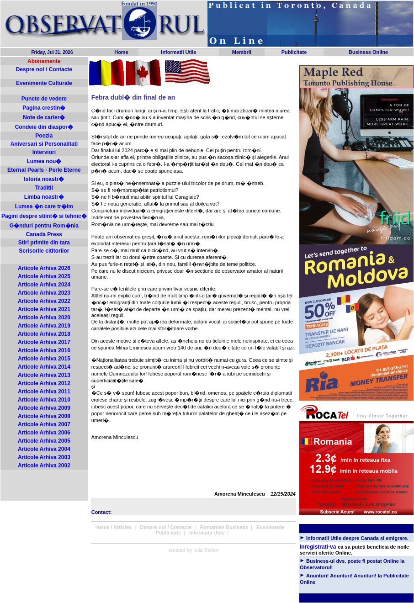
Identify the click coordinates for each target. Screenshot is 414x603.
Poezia (44, 135)
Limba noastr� (44, 197)
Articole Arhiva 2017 (44, 342)
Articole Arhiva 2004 (44, 449)
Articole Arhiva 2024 (44, 284)
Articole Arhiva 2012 (44, 383)
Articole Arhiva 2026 (44, 268)
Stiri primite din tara (44, 242)
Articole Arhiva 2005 (44, 441)
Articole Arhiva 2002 (44, 465)
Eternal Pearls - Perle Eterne (44, 170)
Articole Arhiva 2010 (44, 400)
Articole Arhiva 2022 (44, 301)
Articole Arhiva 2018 (44, 334)
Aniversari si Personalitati (44, 144)
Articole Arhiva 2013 (44, 375)
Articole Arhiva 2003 (44, 457)
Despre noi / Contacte (44, 69)
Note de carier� (44, 117)
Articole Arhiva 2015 (44, 358)
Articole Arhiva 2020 (44, 317)
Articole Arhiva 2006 (44, 432)
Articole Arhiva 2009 (44, 408)
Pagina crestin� (43, 108)
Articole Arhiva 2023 (44, 293)
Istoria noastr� (44, 179)
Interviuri (44, 152)
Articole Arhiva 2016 (44, 350)
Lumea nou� (44, 161)
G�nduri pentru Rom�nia (44, 225)
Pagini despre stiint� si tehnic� (44, 216)
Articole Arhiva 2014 (44, 367)
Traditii (44, 188)
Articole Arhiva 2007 (44, 424)
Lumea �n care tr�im (44, 206)
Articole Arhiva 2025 (44, 276)
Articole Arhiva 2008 (44, 416)
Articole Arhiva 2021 (44, 309)
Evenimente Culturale (44, 83)
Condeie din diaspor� (44, 127)
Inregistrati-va (318, 547)
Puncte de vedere (44, 98)
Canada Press (44, 234)
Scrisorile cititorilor (44, 251)
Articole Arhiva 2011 (44, 391)
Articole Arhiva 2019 (44, 326)
